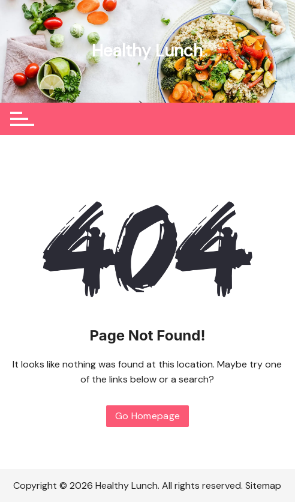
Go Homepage (147, 416)
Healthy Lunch (147, 51)
